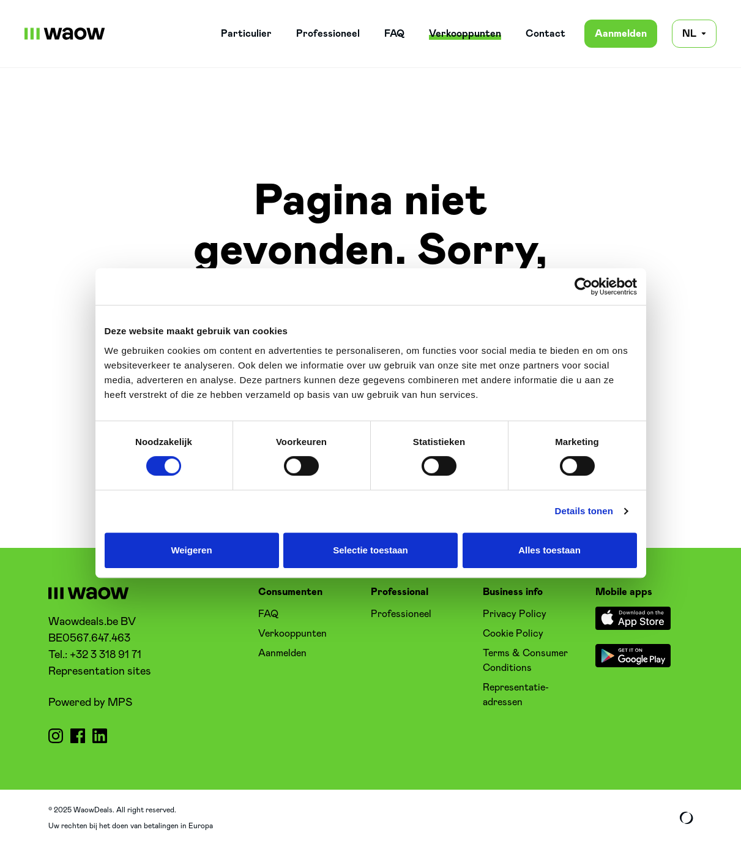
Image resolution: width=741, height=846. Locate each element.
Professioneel (328, 34)
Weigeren (191, 550)
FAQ (394, 34)
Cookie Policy (513, 633)
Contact (545, 34)
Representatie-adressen (516, 695)
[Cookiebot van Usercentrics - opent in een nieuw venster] (583, 286)
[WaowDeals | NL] (64, 34)
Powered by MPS (90, 702)
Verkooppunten (465, 34)
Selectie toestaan (370, 550)
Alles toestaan (549, 550)
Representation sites (99, 671)
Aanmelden (621, 34)
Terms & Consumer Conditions (525, 660)
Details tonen (584, 511)
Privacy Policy (514, 614)
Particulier (246, 34)
